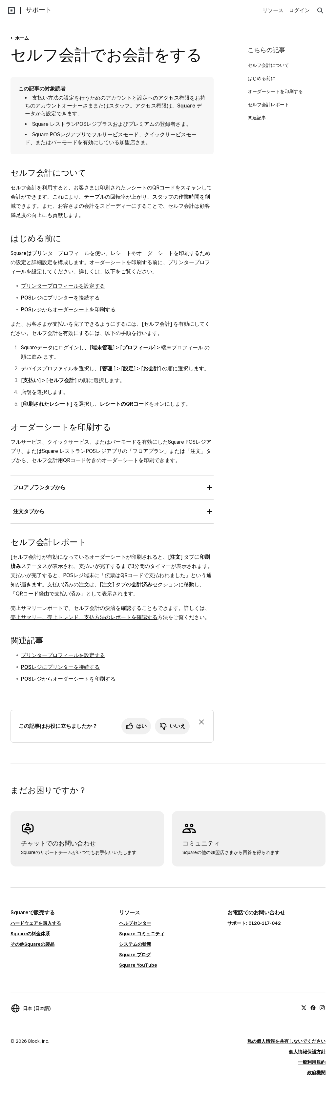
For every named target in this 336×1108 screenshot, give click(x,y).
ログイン (299, 10)
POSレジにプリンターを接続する (60, 298)
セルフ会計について (268, 65)
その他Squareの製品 (32, 944)
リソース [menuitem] (273, 10)
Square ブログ (135, 954)
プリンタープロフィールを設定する (63, 286)
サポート (39, 10)
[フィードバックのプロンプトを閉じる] (201, 722)
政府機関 (316, 1072)
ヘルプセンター (135, 923)
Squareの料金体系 (30, 933)
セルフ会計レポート (268, 104)
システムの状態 (135, 944)
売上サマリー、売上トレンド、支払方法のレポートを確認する (84, 617)
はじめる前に (261, 78)
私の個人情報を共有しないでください (286, 1041)
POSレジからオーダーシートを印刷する (68, 309)
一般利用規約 (312, 1062)
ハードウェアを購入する (35, 923)
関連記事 (257, 117)
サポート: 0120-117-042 (254, 923)
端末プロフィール (182, 347)
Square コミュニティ (141, 933)
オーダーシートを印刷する (275, 91)
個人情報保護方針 (307, 1051)
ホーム (22, 38)
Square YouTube (138, 965)
